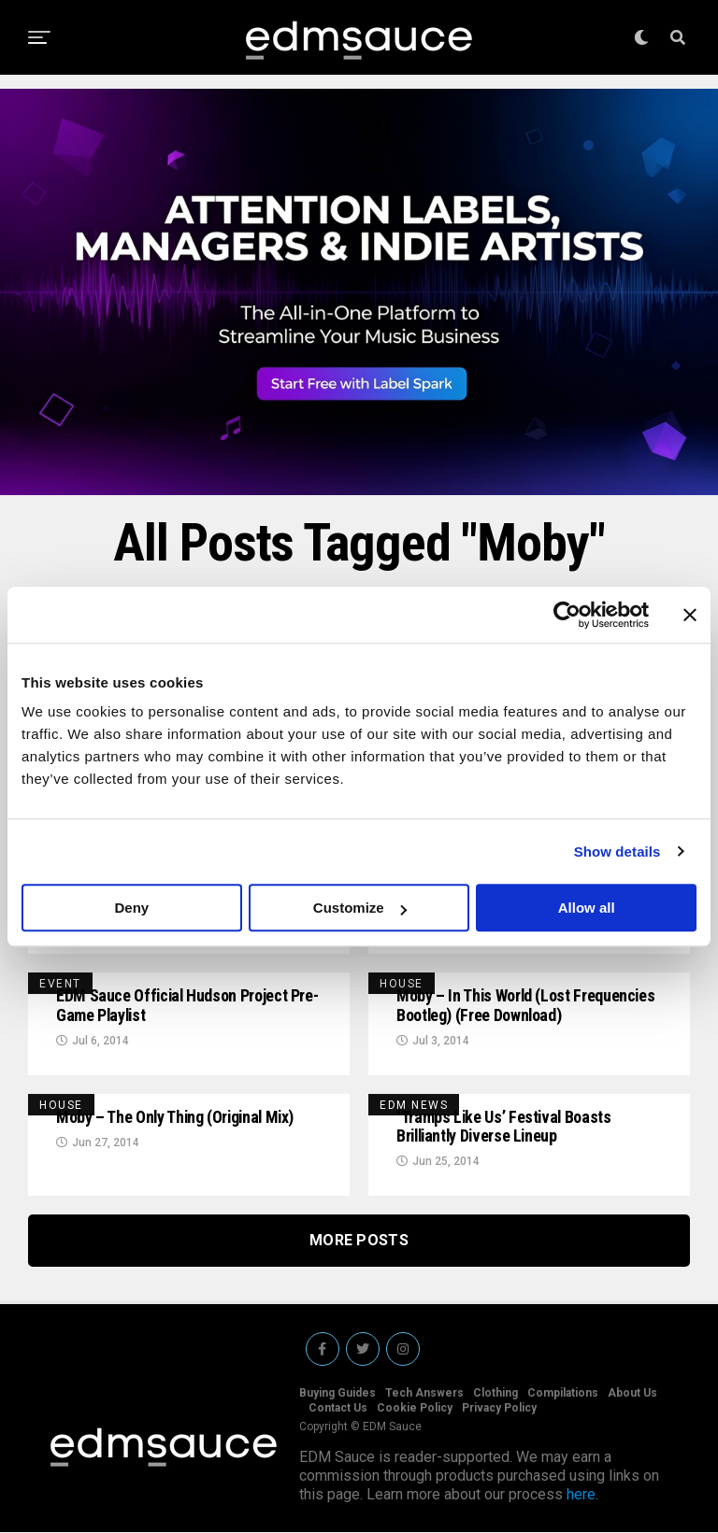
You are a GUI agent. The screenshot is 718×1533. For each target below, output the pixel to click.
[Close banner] (689, 614)
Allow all (586, 908)
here (581, 1495)
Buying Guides (337, 1393)
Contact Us (338, 1408)
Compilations (562, 1393)
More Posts (359, 1241)
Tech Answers (424, 1393)
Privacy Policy (499, 1408)
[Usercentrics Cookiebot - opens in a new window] (567, 615)
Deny (131, 908)
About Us (632, 1393)
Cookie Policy (414, 1408)
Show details (617, 851)
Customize (360, 908)
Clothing (495, 1393)
